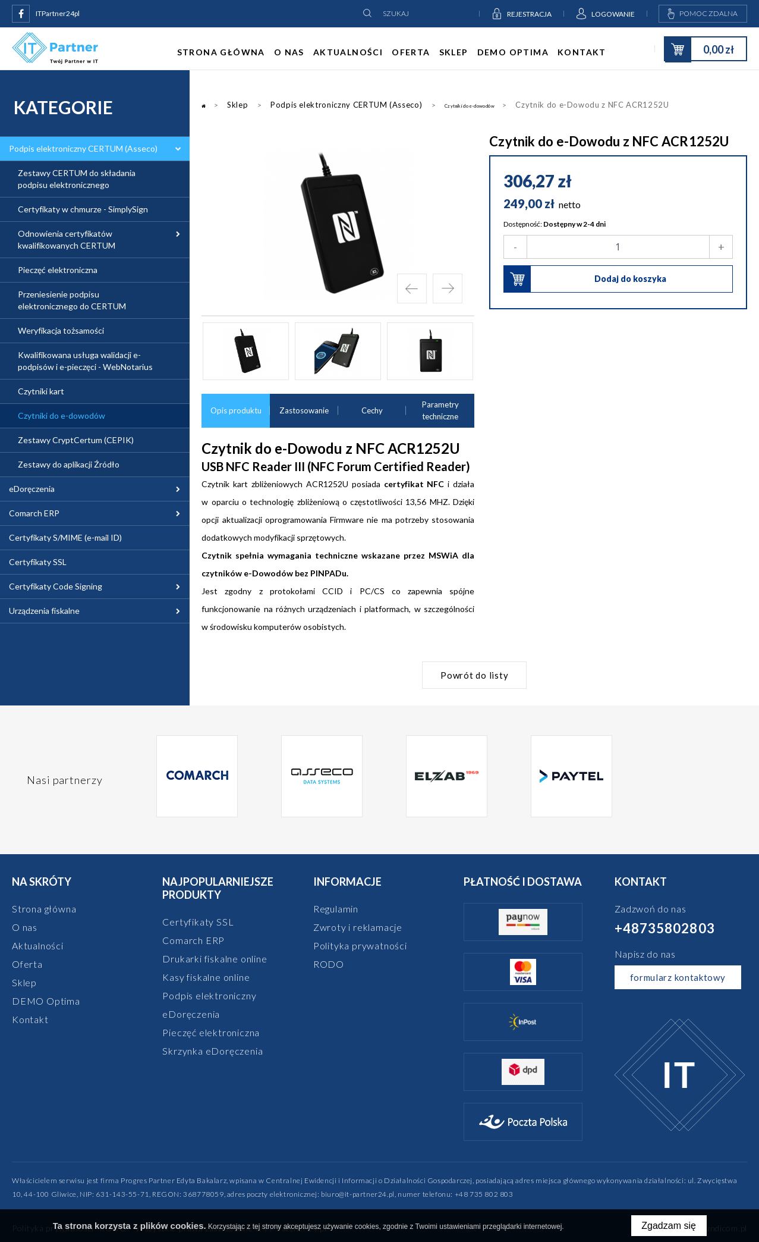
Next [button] (447, 288)
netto (570, 204)
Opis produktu (236, 411)
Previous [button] (412, 288)
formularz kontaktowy (678, 977)
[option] (337, 223)
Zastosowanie (304, 411)
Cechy (372, 411)
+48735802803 (665, 928)
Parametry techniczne (440, 411)
